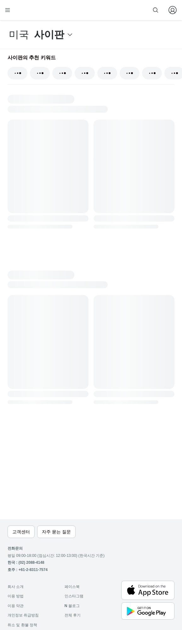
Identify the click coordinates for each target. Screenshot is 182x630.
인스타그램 (74, 596)
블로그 (72, 606)
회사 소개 (16, 586)
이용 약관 (16, 606)
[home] (28, 10)
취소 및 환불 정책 (22, 625)
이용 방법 (16, 596)
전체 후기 (73, 615)
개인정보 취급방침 (23, 615)
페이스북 (72, 586)
